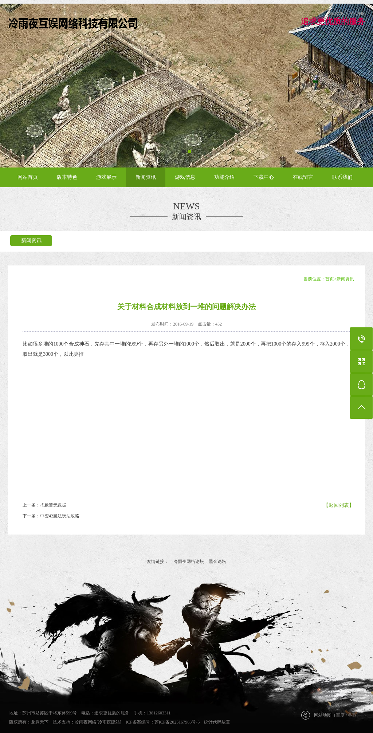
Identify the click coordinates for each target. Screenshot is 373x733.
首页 (329, 278)
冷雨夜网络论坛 (188, 561)
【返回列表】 (338, 505)
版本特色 (67, 177)
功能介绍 (224, 177)
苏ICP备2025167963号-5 (177, 722)
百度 (340, 715)
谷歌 (352, 715)
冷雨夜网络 (86, 722)
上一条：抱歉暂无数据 (44, 505)
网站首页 (27, 177)
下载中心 (264, 177)
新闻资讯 (146, 177)
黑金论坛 (217, 561)
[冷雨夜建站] (109, 722)
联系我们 (342, 177)
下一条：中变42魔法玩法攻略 (51, 516)
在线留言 (303, 177)
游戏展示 (106, 177)
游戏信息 (185, 177)
